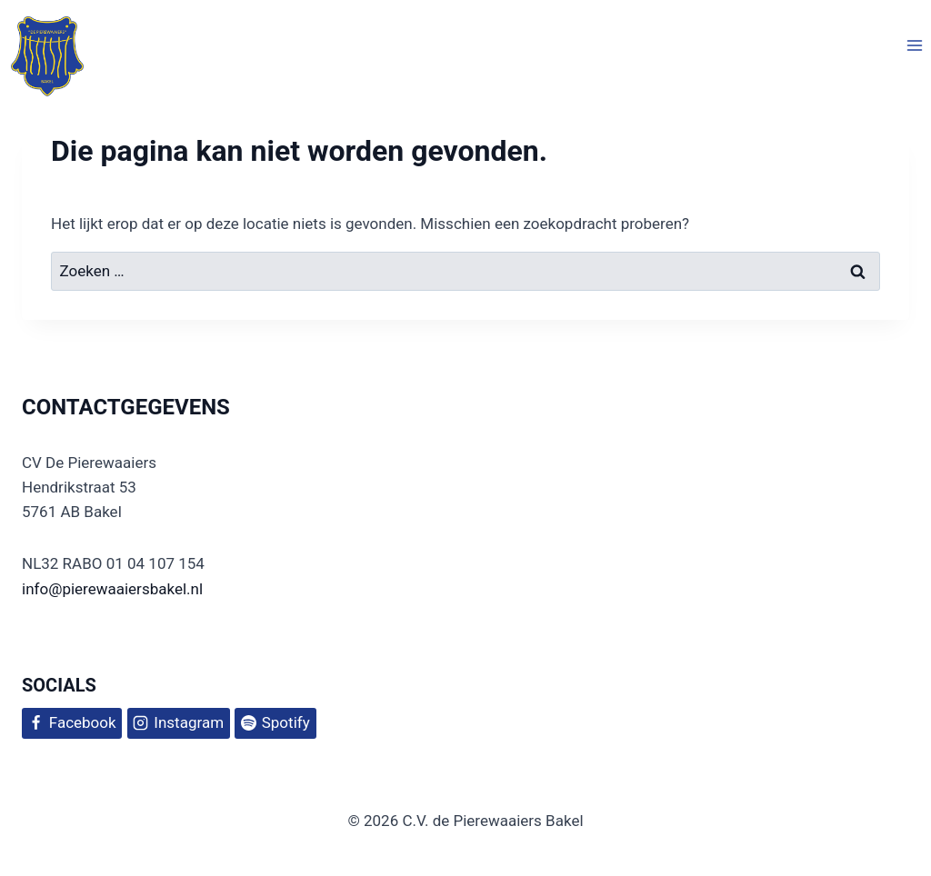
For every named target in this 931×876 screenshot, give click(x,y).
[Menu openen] (914, 46)
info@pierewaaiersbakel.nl (112, 589)
